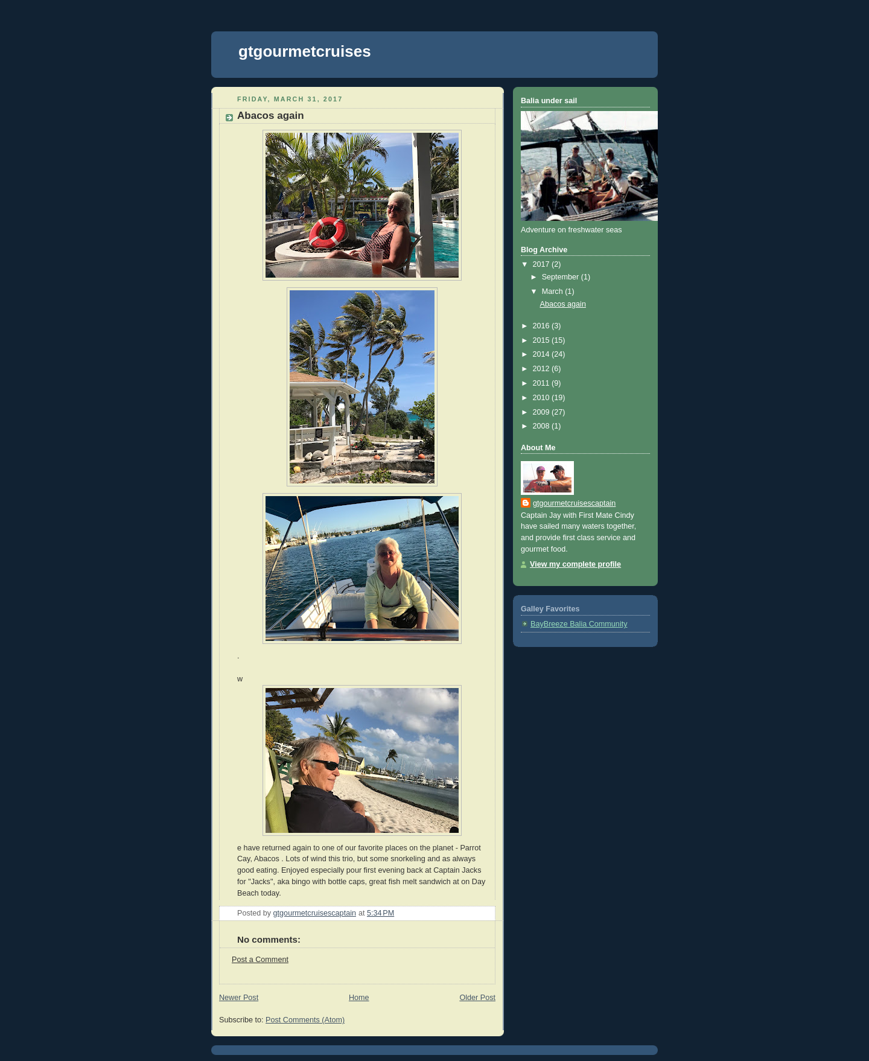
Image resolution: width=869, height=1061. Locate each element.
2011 (542, 383)
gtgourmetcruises (304, 51)
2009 (542, 412)
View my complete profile (575, 564)
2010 (542, 397)
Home (359, 997)
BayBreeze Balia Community (579, 624)
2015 (542, 340)
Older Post (477, 997)
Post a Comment (260, 959)
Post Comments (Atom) (305, 1020)
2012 (542, 369)
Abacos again (563, 304)
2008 (542, 426)
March (553, 291)
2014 (542, 354)
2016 (542, 326)
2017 (542, 264)
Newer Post (238, 997)
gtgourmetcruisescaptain (574, 503)
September (561, 277)
